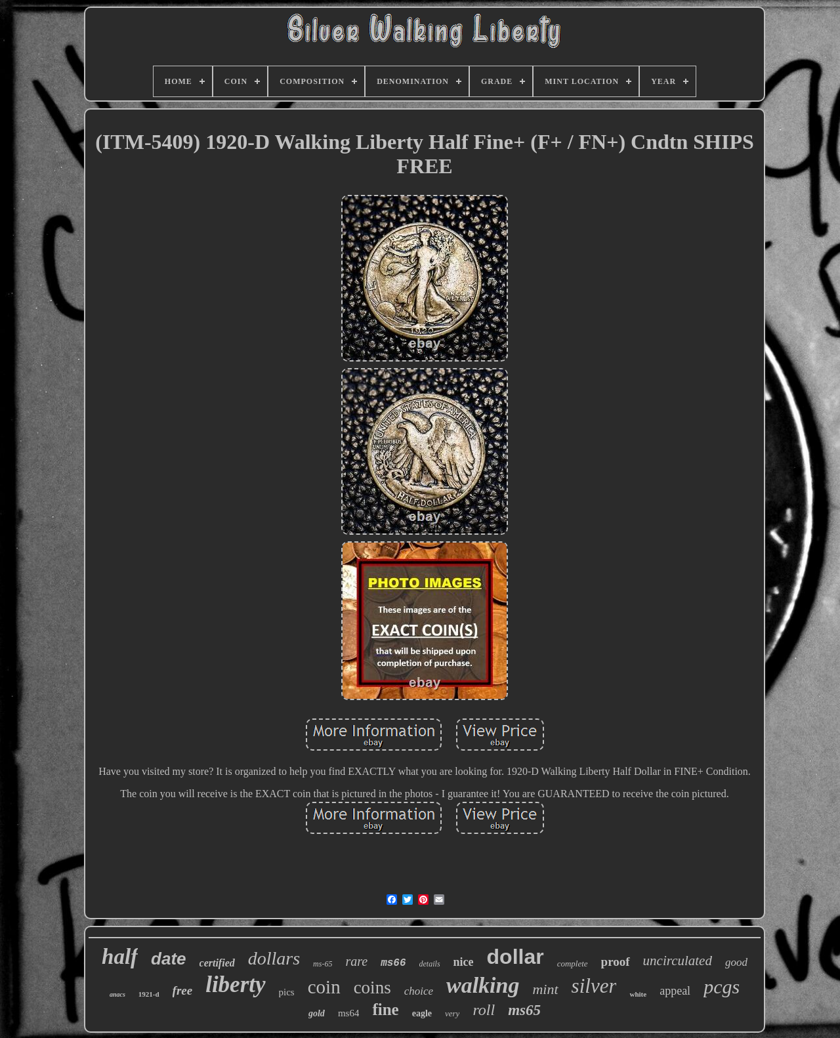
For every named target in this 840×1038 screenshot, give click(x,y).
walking (482, 985)
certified (217, 962)
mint (545, 989)
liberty (235, 984)
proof (615, 961)
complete (572, 963)
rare (356, 961)
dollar (515, 956)
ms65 (524, 1010)
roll (483, 1009)
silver (594, 985)
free (183, 990)
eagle (422, 1013)
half (120, 956)
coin (324, 986)
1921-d (148, 994)
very (452, 1013)
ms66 (393, 963)
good (736, 962)
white (637, 994)
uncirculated (677, 960)
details (429, 963)
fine (385, 1009)
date (168, 958)
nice (463, 961)
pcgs (722, 986)
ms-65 (322, 963)
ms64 (349, 1013)
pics (287, 992)
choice (418, 991)
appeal (675, 990)
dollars (274, 958)
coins (372, 987)
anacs (117, 994)
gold (316, 1013)
